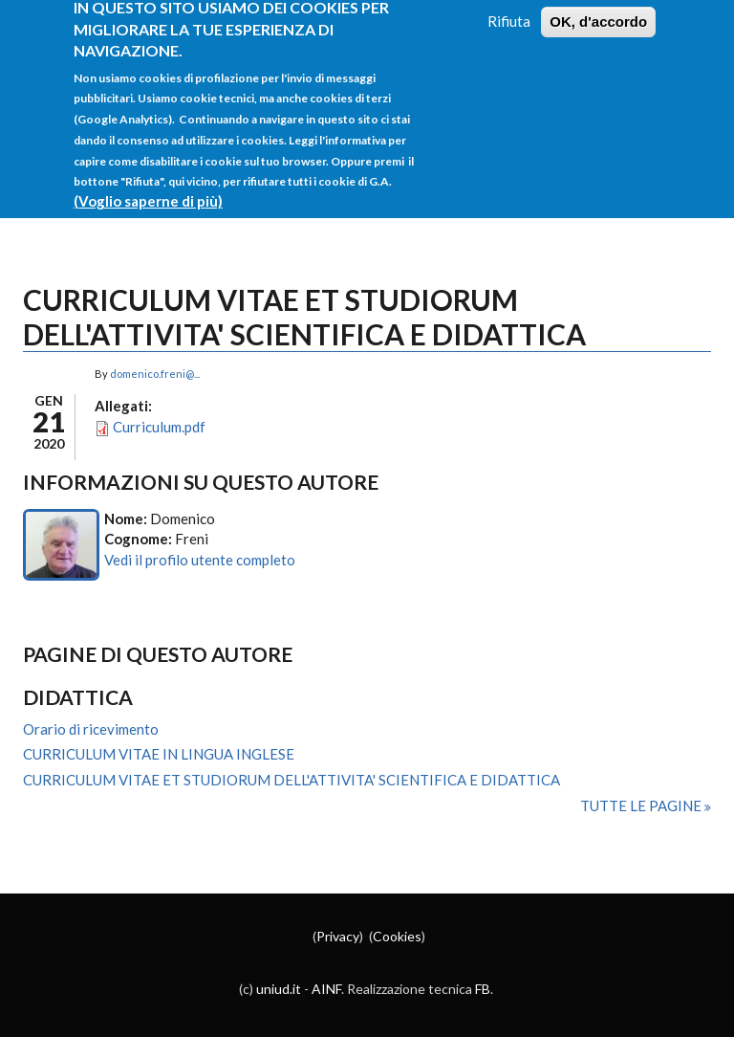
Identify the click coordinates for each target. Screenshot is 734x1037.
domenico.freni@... (155, 373)
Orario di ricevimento (91, 729)
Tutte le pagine (642, 805)
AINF (326, 989)
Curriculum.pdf (159, 426)
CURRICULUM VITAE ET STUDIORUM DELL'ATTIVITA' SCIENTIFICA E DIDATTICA (291, 779)
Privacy (337, 936)
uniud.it (278, 989)
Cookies (397, 936)
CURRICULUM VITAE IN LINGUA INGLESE (158, 753)
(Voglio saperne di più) (148, 188)
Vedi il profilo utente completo (199, 559)
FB (482, 989)
